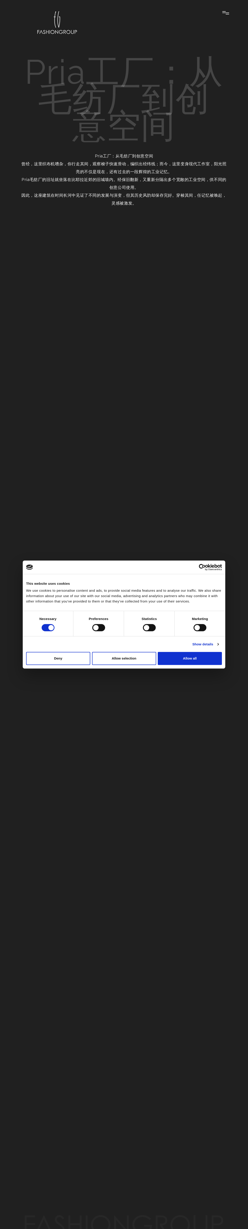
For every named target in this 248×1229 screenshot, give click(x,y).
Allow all (190, 658)
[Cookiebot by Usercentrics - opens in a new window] (202, 567)
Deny (58, 658)
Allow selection (124, 658)
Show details (202, 644)
